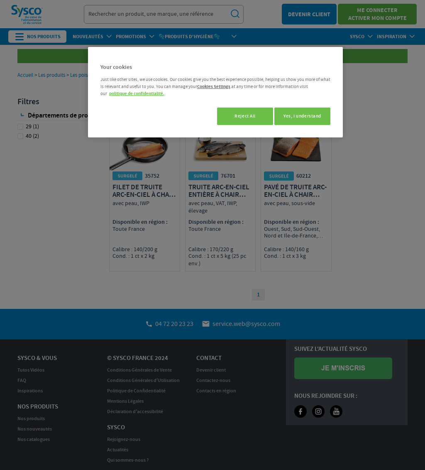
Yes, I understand (302, 116)
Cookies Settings (213, 86)
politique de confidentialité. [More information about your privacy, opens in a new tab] (136, 94)
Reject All (240, 116)
